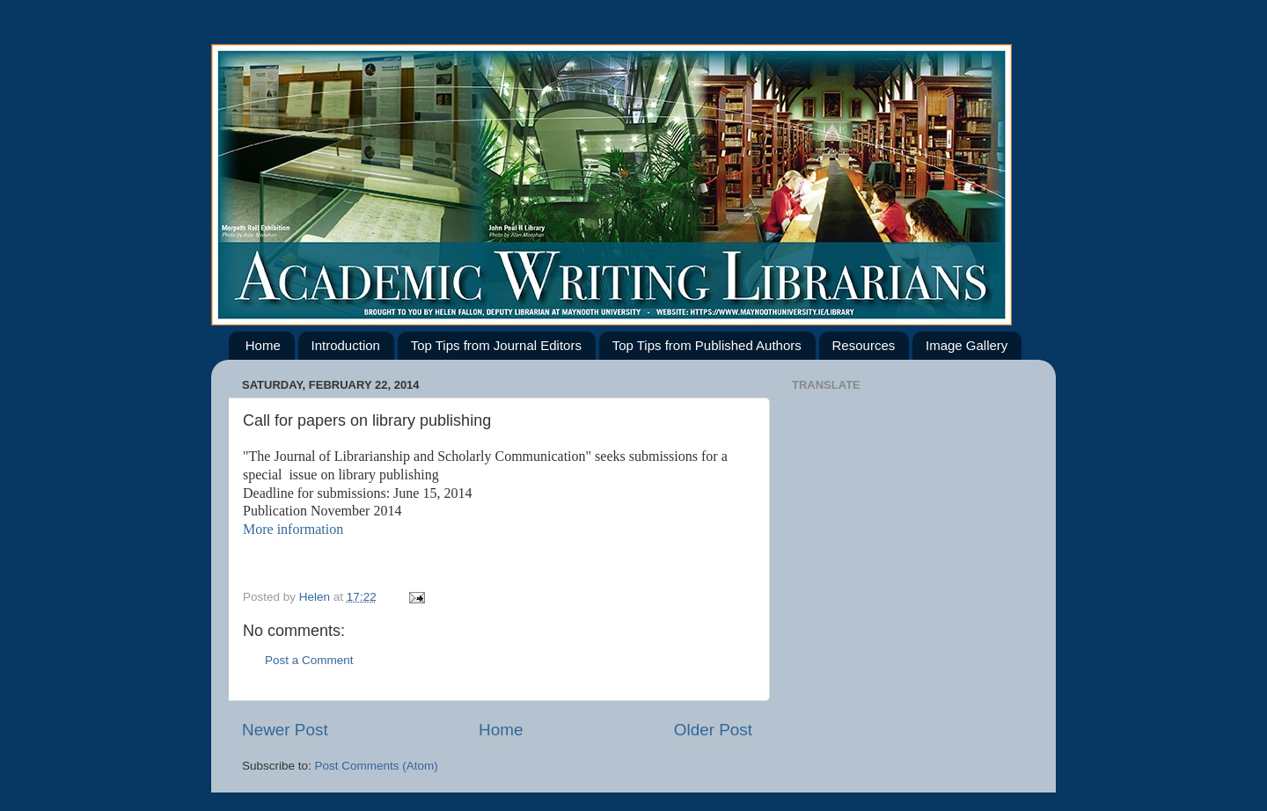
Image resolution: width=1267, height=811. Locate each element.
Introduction (345, 345)
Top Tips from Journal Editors (496, 345)
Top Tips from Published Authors (707, 345)
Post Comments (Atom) (376, 765)
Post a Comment (309, 660)
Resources (864, 345)
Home (263, 345)
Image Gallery (966, 345)
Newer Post (285, 729)
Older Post (713, 729)
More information (293, 529)
